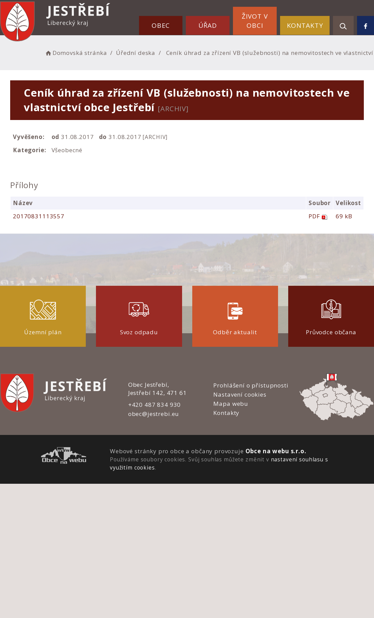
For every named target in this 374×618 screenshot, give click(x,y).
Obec (161, 25)
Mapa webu (230, 403)
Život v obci (255, 21)
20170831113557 (38, 216)
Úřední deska (135, 53)
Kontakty (305, 25)
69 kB (344, 216)
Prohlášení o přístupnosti (250, 385)
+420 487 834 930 (154, 404)
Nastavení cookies (239, 394)
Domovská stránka (75, 53)
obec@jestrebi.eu (153, 414)
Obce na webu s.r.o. (276, 451)
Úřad (207, 25)
